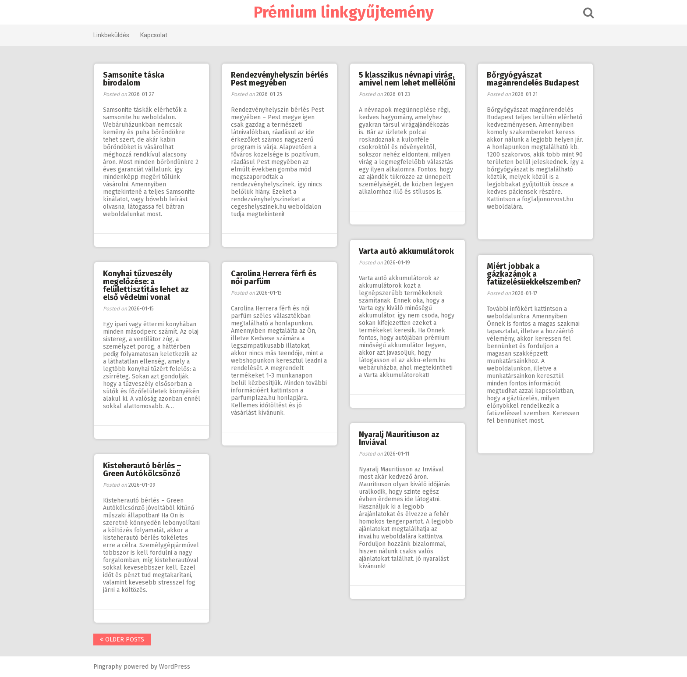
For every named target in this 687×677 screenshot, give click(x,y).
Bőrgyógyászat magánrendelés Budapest (533, 79)
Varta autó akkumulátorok (406, 251)
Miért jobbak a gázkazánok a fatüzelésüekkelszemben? (534, 274)
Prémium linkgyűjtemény (344, 12)
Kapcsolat (153, 35)
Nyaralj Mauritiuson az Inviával (399, 438)
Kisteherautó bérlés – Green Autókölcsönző (142, 469)
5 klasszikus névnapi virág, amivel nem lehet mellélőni (407, 79)
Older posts (122, 639)
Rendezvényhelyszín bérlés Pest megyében (279, 79)
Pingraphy (107, 666)
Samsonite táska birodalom (133, 79)
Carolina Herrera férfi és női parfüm (273, 277)
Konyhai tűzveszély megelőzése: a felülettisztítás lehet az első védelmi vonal (146, 285)
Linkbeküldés (111, 35)
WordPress (174, 666)
